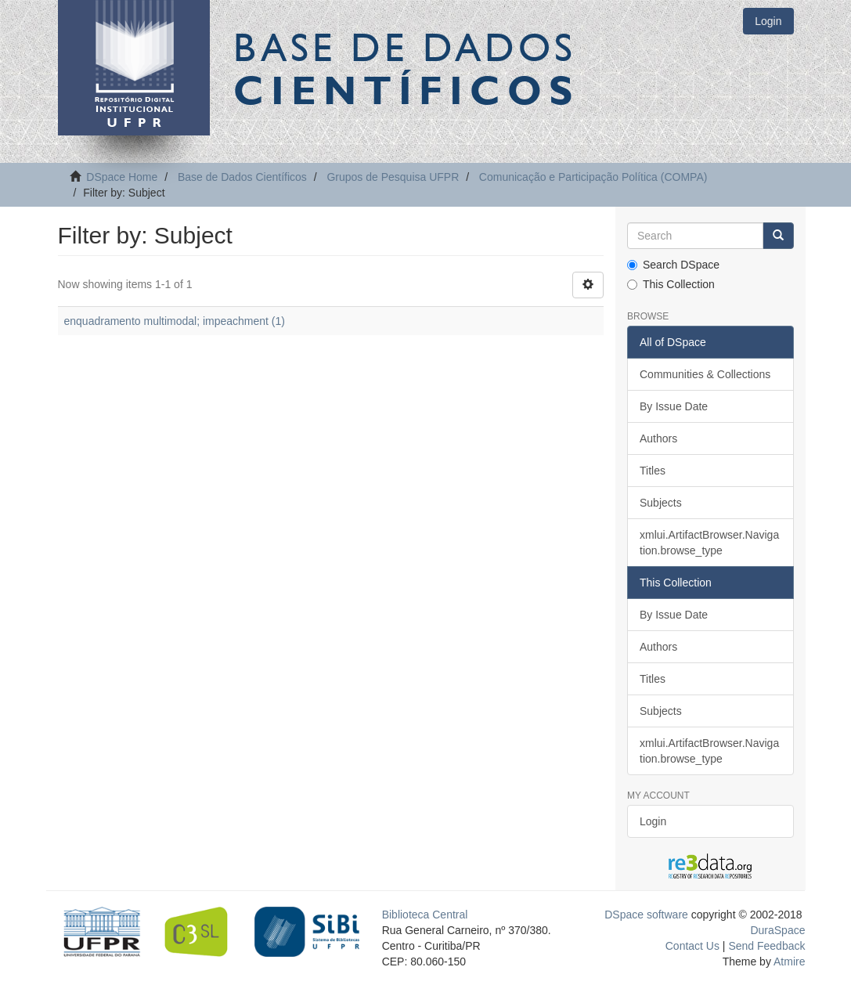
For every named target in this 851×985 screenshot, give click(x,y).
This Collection (671, 284)
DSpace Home (121, 177)
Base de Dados (406, 68)
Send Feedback (766, 946)
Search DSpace (673, 264)
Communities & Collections (705, 374)
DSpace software (646, 914)
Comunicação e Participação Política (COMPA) (593, 177)
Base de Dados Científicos (242, 177)
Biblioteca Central (425, 914)
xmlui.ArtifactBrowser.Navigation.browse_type (709, 543)
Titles (652, 470)
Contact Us (692, 946)
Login (653, 821)
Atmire (788, 961)
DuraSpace (777, 930)
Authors (658, 438)
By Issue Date (674, 406)
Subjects (661, 502)
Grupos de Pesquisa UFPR (392, 177)
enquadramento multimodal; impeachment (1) (174, 321)
